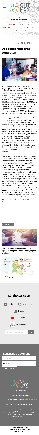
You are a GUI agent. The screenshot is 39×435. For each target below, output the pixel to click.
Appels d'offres (16, 416)
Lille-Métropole (21, 427)
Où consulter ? (26, 410)
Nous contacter (13, 410)
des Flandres (21, 432)
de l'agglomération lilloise (21, 429)
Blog (17, 27)
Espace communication (26, 412)
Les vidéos (18, 317)
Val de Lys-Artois (20, 434)
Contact (16, 30)
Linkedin (20, 311)
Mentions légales (24, 414)
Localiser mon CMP (19, 18)
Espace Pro (6, 27)
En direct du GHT (30, 27)
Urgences (12, 24)
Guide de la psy (26, 24)
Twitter (9, 304)
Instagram (25, 304)
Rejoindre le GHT (9, 412)
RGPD (26, 416)
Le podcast (18, 324)
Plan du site (11, 414)
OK (31, 332)
